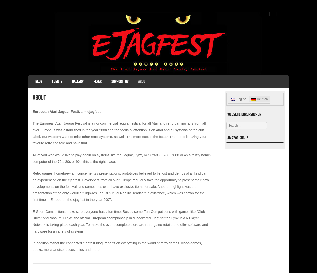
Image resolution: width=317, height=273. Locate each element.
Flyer (98, 81)
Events (57, 81)
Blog (38, 81)
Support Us (120, 81)
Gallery (78, 81)
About (142, 81)
